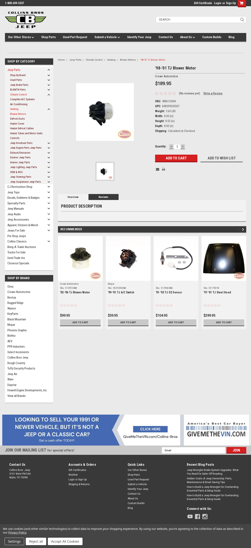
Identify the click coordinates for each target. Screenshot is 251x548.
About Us (187, 37)
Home (61, 60)
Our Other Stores (21, 37)
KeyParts (12, 314)
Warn (10, 379)
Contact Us (166, 37)
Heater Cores (17, 123)
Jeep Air (12, 374)
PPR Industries (16, 346)
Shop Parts (48, 37)
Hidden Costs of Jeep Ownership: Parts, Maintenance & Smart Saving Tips (209, 480)
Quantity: (160, 146)
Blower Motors (18, 113)
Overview (72, 197)
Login (217, 3)
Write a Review (213, 93)
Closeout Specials (18, 263)
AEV (9, 341)
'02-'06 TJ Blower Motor (75, 292)
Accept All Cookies (65, 541)
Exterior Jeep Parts (20, 157)
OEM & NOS (16, 172)
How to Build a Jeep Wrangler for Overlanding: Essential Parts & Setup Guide (213, 489)
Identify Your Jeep (139, 37)
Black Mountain (16, 319)
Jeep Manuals (15, 208)
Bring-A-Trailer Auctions (21, 247)
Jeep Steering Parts (20, 176)
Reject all (36, 541)
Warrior (11, 308)
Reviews (103, 197)
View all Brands (16, 396)
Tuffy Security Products (21, 368)
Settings (14, 541)
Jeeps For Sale (16, 230)
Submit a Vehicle (107, 37)
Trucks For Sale (16, 252)
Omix (10, 286)
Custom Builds (211, 37)
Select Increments (18, 352)
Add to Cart (80, 322)
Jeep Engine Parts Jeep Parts (25, 147)
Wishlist (73, 474)
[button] (125, 430)
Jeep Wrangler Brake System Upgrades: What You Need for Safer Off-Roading (213, 472)
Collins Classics (17, 241)
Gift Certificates (77, 470)
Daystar (11, 385)
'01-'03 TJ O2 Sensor (169, 292)
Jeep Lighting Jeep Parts (23, 167)
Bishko (11, 336)
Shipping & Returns (79, 484)
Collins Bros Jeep (17, 357)
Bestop (11, 297)
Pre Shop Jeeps (16, 236)
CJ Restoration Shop (19, 187)
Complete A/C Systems (22, 99)
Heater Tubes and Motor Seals (26, 133)
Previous (240, 229)
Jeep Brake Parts (19, 84)
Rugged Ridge (15, 303)
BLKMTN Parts (18, 89)
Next (243, 229)
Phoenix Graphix (17, 330)
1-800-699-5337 (14, 3)
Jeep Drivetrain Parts (21, 143)
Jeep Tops (13, 192)
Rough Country (16, 363)
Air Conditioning (18, 104)
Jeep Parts (13, 70)
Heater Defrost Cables (22, 128)
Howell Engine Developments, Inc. (27, 390)
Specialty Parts (16, 203)
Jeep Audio (14, 214)
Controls (14, 138)
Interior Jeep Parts (20, 162)
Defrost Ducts (17, 118)
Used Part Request (75, 37)
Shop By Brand (18, 75)
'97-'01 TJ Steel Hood (217, 292)
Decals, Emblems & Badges (23, 198)
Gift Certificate (203, 3)
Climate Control (18, 94)
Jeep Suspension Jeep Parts (25, 181)
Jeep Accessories (18, 219)
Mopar (11, 325)
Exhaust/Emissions (20, 152)
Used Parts (16, 79)
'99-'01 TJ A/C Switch (121, 292)
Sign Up (231, 3)
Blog (232, 37)
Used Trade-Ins (16, 258)
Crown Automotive (18, 292)
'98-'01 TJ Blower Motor (152, 60)
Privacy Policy (17, 532)
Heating (14, 109)
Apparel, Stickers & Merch (22, 225)
